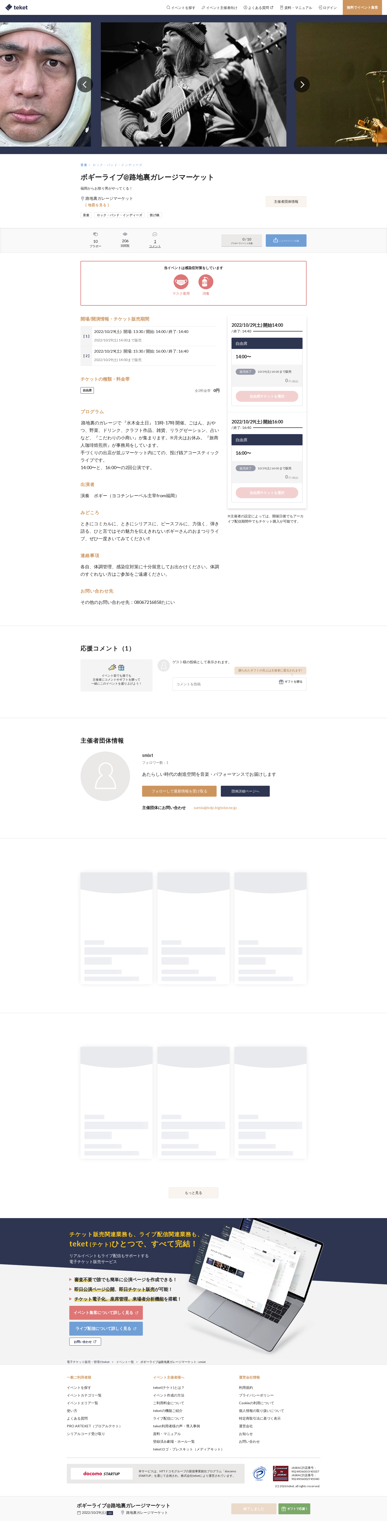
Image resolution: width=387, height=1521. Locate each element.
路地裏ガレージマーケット (147, 1512)
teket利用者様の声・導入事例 (176, 1426)
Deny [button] (292, 1496)
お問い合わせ (249, 1441)
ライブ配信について (168, 1418)
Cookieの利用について (256, 1403)
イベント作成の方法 (168, 1395)
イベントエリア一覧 (82, 1403)
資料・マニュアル (167, 1434)
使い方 (72, 1410)
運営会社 (246, 1426)
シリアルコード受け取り (86, 1434)
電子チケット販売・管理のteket (88, 1362)
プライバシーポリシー (256, 1395)
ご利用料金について (168, 1403)
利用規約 (246, 1387)
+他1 (110, 1513)
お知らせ (246, 1434)
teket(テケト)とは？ (169, 1387)
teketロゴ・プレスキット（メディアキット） (188, 1449)
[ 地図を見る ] (97, 205)
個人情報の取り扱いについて (261, 1410)
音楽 (84, 165)
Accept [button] (317, 1496)
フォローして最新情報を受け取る (179, 791)
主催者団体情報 (286, 201)
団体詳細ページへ (245, 791)
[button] (59, 1502)
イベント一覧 (125, 1362)
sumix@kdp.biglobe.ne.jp (215, 807)
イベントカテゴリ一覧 (84, 1395)
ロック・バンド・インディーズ (118, 165)
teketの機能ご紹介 (168, 1410)
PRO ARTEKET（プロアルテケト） (94, 1426)
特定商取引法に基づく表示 (260, 1418)
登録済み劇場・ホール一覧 (174, 1441)
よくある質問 (77, 1418)
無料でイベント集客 (362, 7)
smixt (147, 755)
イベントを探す (79, 1387)
